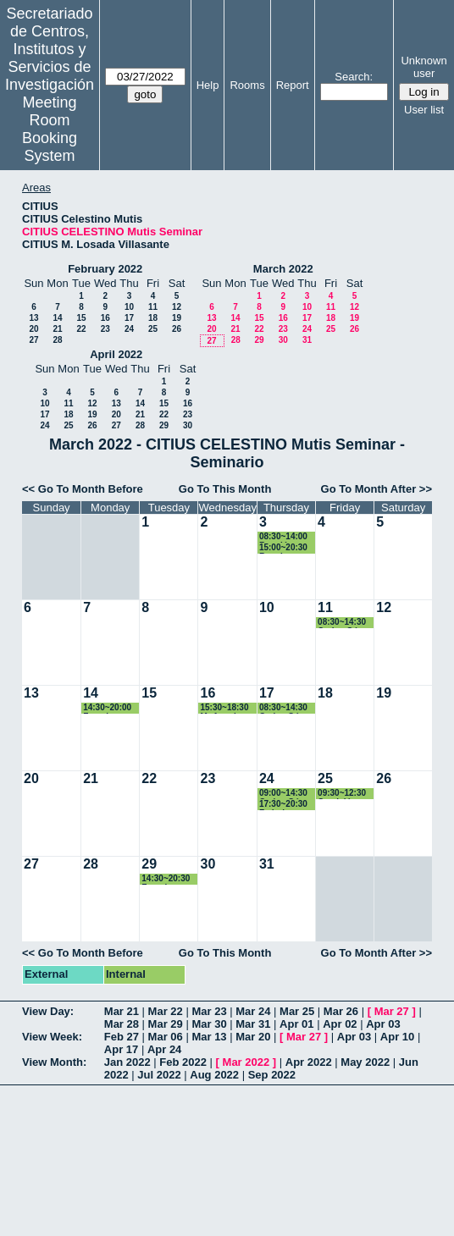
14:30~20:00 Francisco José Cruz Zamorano (107, 708)
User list (424, 109)
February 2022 (105, 268)
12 (176, 307)
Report (292, 85)
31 (307, 340)
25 (153, 329)
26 (176, 329)
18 (153, 318)
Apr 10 (397, 1036)
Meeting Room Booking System (49, 129)
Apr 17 (121, 1049)
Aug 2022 (214, 1074)
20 (33, 329)
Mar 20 (252, 1036)
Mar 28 (121, 1024)
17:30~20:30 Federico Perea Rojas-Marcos (285, 804)
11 (153, 307)
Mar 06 (165, 1036)
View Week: (52, 1036)
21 (57, 329)
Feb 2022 (183, 1062)
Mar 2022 (246, 1062)
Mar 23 (208, 1011)
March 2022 (283, 268)
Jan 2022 (127, 1062)
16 (105, 318)
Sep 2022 (272, 1074)
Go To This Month (225, 489)
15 (81, 318)
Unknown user (423, 67)
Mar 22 (165, 1011)
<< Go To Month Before (82, 489)
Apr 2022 (308, 1062)
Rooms (247, 85)
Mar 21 (121, 1011)
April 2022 (116, 354)
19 (176, 318)
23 (105, 329)
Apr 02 (340, 1024)
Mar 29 (165, 1024)
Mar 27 (391, 1011)
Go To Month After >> (376, 489)
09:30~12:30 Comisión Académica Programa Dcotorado (342, 793)
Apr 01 (296, 1024)
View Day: (48, 1011)
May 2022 (365, 1062)
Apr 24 (164, 1049)
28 (57, 340)
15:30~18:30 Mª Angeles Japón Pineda (227, 708)
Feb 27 (121, 1036)
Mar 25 (297, 1011)
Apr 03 (383, 1024)
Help (208, 85)
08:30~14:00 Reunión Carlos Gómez (287, 537)
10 (129, 307)
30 (283, 340)
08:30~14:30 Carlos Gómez (346, 622)
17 (129, 318)
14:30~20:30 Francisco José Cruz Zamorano (165, 879)
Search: (354, 76)
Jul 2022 (158, 1074)
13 (33, 318)
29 (258, 340)
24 (129, 329)
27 (33, 340)
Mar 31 (252, 1024)
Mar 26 (341, 1011)
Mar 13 (208, 1036)
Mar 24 (252, 1011)
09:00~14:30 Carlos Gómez (287, 793)
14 (57, 318)
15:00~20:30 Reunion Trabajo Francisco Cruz (283, 548)
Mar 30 (208, 1024)
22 (81, 329)
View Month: (54, 1062)
